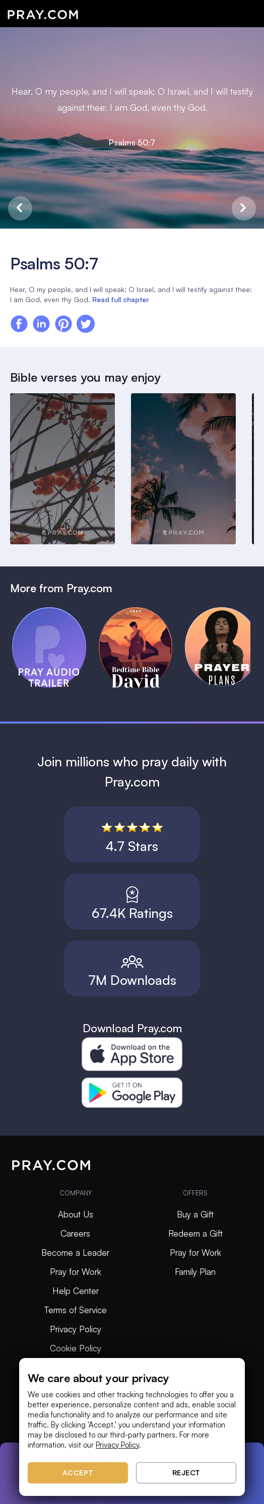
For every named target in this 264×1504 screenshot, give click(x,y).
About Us (75, 1214)
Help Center (75, 1290)
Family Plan (195, 1271)
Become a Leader (75, 1252)
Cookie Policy (75, 1348)
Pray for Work (75, 1271)
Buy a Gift (195, 1214)
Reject (186, 1472)
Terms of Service (75, 1310)
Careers (75, 1233)
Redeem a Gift (195, 1233)
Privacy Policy (75, 1329)
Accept (78, 1472)
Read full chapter (120, 299)
